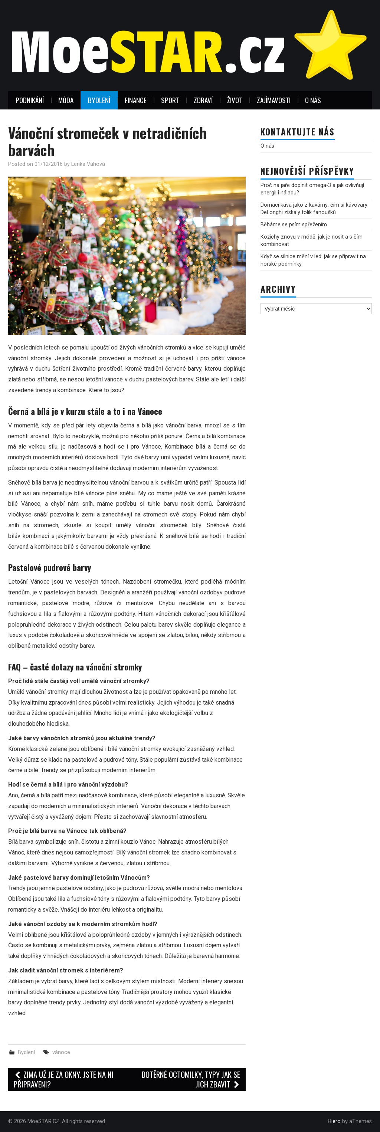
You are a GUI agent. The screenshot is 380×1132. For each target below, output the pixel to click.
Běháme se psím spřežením (294, 225)
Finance (136, 100)
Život (234, 100)
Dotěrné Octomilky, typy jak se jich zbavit (191, 1079)
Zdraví (203, 100)
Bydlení (99, 100)
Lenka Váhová (88, 164)
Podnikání (30, 100)
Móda (65, 100)
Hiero (334, 1121)
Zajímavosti (274, 100)
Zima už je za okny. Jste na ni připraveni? (64, 1079)
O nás (313, 100)
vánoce (61, 1052)
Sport (170, 100)
